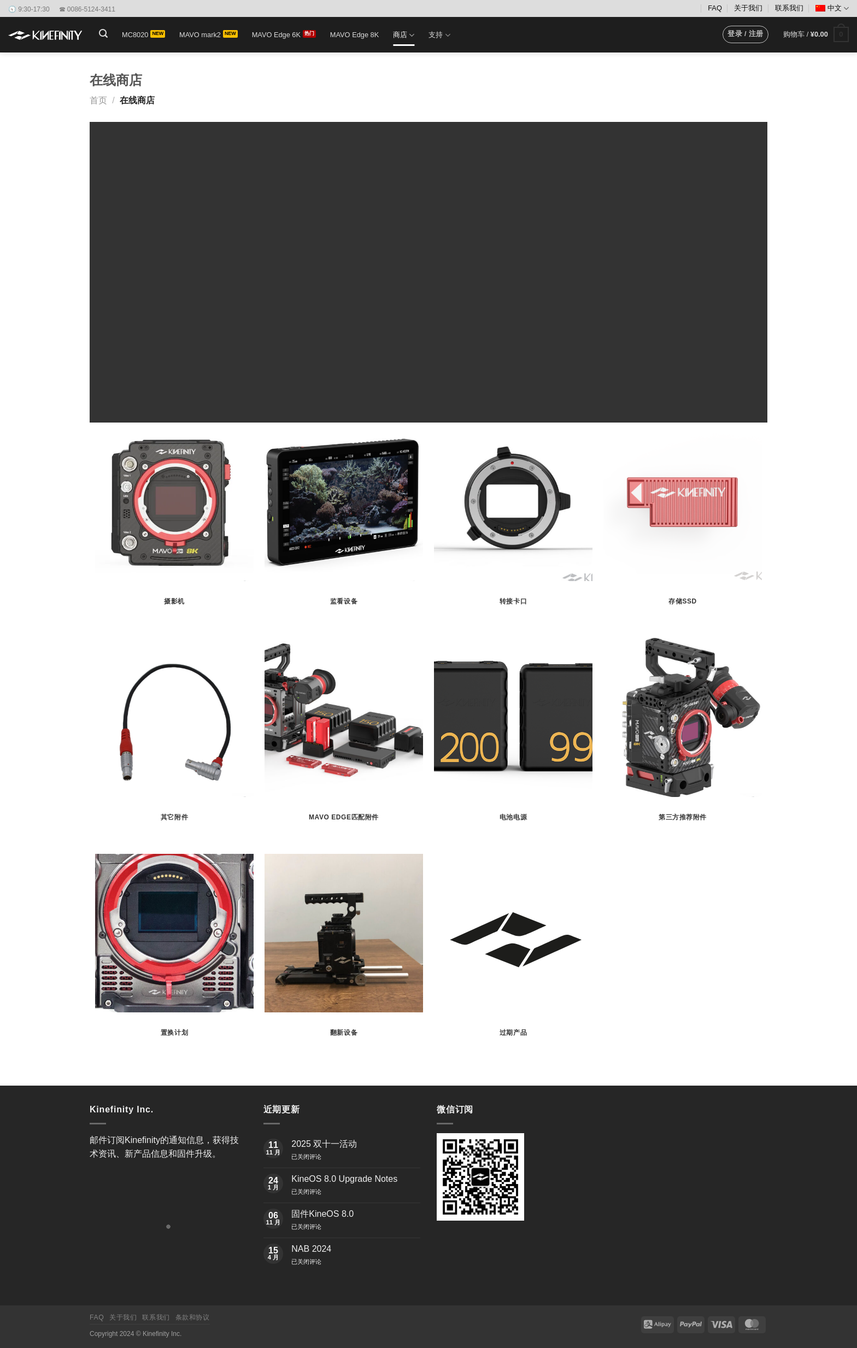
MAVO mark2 (200, 35)
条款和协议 (192, 1317)
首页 (98, 100)
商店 (403, 35)
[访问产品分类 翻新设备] (344, 956)
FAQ (715, 8)
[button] (103, 33)
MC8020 (135, 35)
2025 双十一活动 (324, 1143)
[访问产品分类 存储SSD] (682, 525)
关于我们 (748, 8)
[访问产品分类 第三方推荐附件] (682, 740)
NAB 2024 (311, 1248)
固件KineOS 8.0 (322, 1213)
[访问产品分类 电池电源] (513, 740)
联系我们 (789, 8)
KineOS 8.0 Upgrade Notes (344, 1178)
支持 (439, 35)
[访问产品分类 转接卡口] (513, 525)
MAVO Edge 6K (276, 35)
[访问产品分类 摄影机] (174, 525)
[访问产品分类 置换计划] (174, 956)
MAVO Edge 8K (354, 35)
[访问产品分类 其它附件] (174, 740)
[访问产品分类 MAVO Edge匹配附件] (344, 740)
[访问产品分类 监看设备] (344, 525)
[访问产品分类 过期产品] (513, 956)
